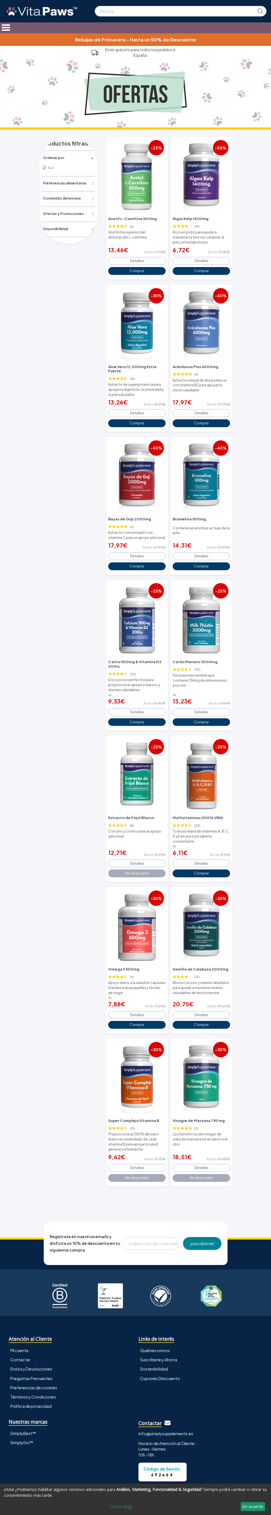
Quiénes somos (155, 1319)
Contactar (20, 1329)
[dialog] (135, 1499)
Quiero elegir (121, 1506)
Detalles (137, 258)
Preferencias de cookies (33, 1356)
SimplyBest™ (23, 1402)
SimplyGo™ (21, 1411)
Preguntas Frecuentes (31, 1347)
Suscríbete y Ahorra (158, 1329)
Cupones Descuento (160, 1347)
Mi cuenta (19, 1319)
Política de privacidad (31, 1375)
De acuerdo (252, 1506)
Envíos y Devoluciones (31, 1338)
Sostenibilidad (154, 1338)
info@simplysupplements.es (165, 1403)
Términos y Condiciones (33, 1366)
